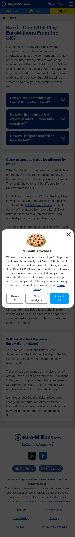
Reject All (15, 298)
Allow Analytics (36, 298)
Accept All (59, 298)
